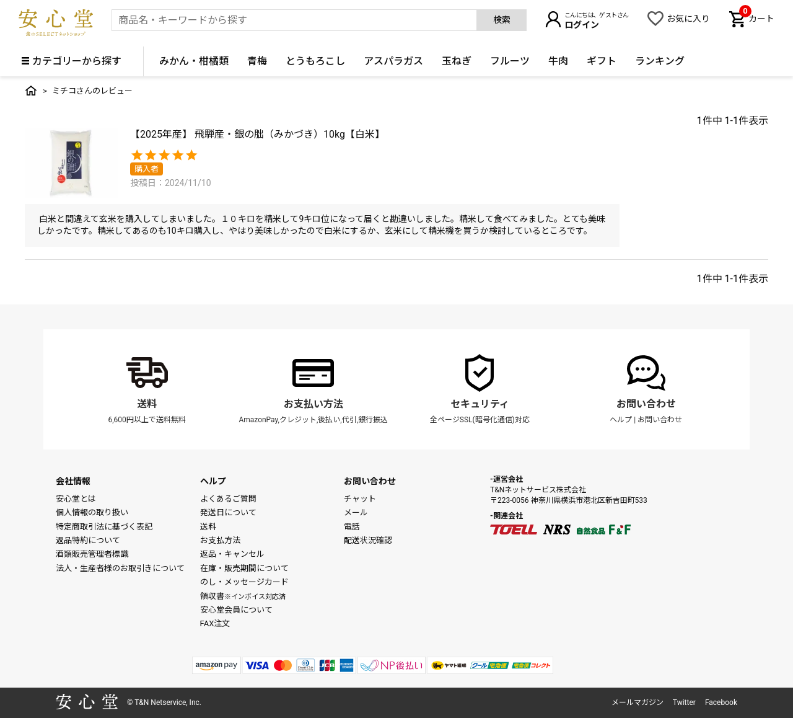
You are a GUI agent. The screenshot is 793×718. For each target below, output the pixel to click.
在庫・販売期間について (244, 568)
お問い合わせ (646, 404)
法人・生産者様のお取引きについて (120, 568)
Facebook (721, 702)
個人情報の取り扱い (92, 512)
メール (356, 512)
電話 (352, 526)
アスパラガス (393, 61)
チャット (360, 498)
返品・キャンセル (232, 554)
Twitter (684, 702)
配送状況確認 (368, 540)
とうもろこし (315, 61)
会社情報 (73, 481)
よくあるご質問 (228, 498)
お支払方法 (220, 540)
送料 (147, 404)
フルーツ (510, 61)
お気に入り (688, 19)
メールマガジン (637, 702)
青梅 (257, 61)
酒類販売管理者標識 (92, 554)
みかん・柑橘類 (194, 61)
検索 (501, 20)
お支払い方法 (313, 404)
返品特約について (88, 540)
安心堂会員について (236, 609)
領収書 (243, 596)
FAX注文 (215, 623)
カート (756, 17)
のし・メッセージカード (244, 582)
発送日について (228, 512)
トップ (31, 90)
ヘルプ (621, 419)
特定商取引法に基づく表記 (104, 526)
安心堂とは (76, 498)
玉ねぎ (456, 61)
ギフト (601, 61)
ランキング (660, 61)
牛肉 (558, 61)
